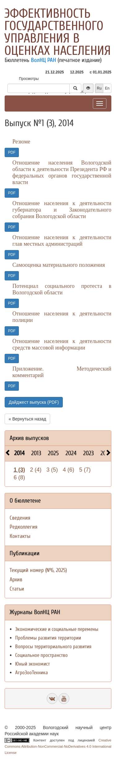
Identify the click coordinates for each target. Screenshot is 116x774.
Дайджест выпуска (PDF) (34, 402)
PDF (11, 152)
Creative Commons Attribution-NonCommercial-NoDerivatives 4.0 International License (58, 746)
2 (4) (35, 470)
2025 (53, 453)
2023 (88, 453)
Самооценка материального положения (58, 265)
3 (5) (52, 470)
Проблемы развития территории (48, 638)
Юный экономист (32, 664)
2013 (36, 453)
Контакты (20, 536)
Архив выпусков (29, 438)
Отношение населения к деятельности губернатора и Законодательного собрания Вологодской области (61, 209)
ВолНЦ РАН (43, 60)
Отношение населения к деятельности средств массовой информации (61, 344)
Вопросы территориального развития (53, 646)
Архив (16, 579)
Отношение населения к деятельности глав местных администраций (61, 240)
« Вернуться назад (27, 418)
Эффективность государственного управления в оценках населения (57, 32)
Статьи (17, 589)
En (107, 88)
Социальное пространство (41, 655)
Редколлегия (23, 527)
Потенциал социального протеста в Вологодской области (61, 289)
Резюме (21, 142)
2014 (19, 453)
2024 (71, 453)
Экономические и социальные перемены (56, 629)
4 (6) (68, 470)
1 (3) (19, 470)
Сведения (20, 518)
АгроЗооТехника (31, 672)
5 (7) (85, 470)
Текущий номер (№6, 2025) (38, 570)
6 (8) (19, 477)
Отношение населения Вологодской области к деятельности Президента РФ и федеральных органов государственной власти (61, 172)
